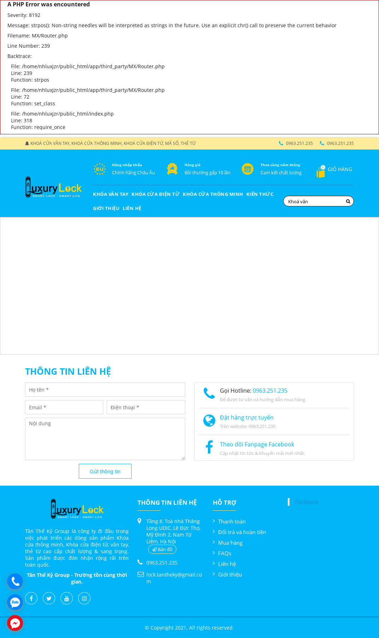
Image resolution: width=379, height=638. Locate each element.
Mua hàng (230, 542)
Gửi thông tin (105, 471)
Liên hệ (227, 563)
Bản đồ (162, 549)
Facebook (307, 502)
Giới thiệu (230, 574)
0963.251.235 (299, 143)
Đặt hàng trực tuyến (247, 417)
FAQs (224, 553)
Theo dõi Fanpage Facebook (257, 444)
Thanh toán (232, 521)
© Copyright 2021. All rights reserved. (189, 627)
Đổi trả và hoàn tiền (242, 531)
